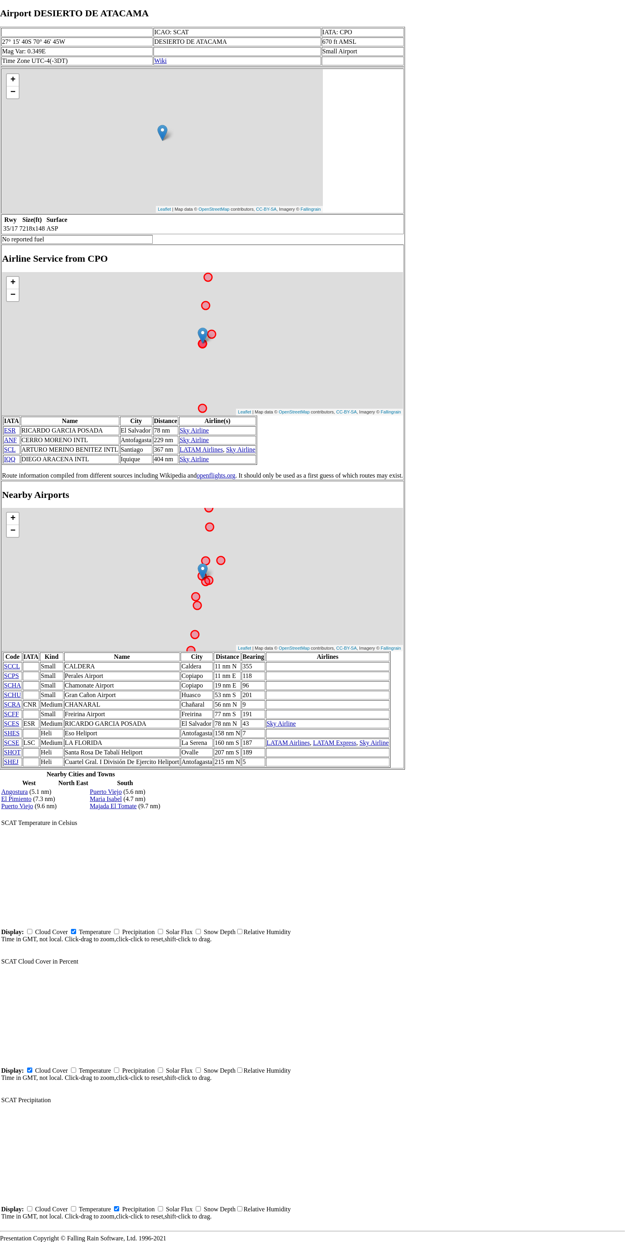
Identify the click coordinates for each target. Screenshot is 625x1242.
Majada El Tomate (113, 806)
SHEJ (11, 761)
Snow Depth (220, 932)
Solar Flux (179, 932)
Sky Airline (194, 430)
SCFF (11, 714)
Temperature (95, 932)
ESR (10, 430)
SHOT (12, 752)
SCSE (11, 742)
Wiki (160, 60)
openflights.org (216, 475)
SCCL (12, 666)
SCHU (12, 695)
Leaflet (164, 209)
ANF (10, 440)
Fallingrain (311, 209)
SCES (11, 723)
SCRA (12, 704)
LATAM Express (334, 742)
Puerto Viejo (17, 806)
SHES (12, 733)
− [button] (13, 92)
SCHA (12, 685)
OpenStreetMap (214, 209)
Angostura (14, 791)
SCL (10, 449)
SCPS (11, 675)
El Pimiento (16, 798)
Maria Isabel (106, 798)
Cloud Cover (51, 932)
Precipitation (138, 932)
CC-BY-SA (266, 209)
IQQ (9, 459)
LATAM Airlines (201, 449)
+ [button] (13, 80)
